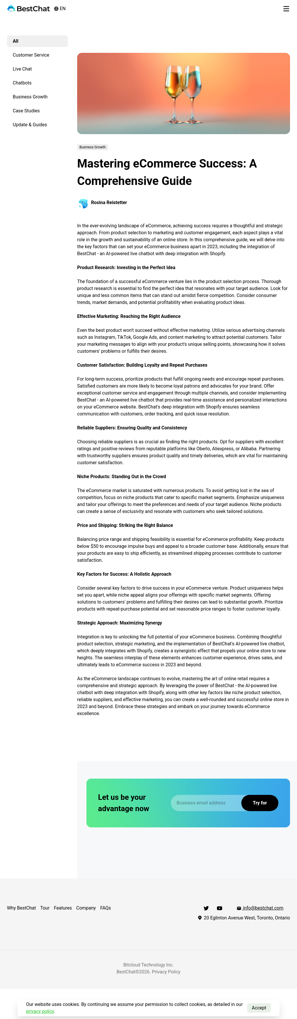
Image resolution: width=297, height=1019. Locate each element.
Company (86, 908)
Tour (45, 908)
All (15, 41)
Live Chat (22, 69)
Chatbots (22, 83)
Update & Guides (30, 124)
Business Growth (30, 97)
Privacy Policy (166, 972)
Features (63, 908)
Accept (259, 1008)
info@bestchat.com (260, 908)
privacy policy (40, 1011)
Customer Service (31, 55)
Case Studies (26, 111)
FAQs (105, 908)
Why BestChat (21, 908)
